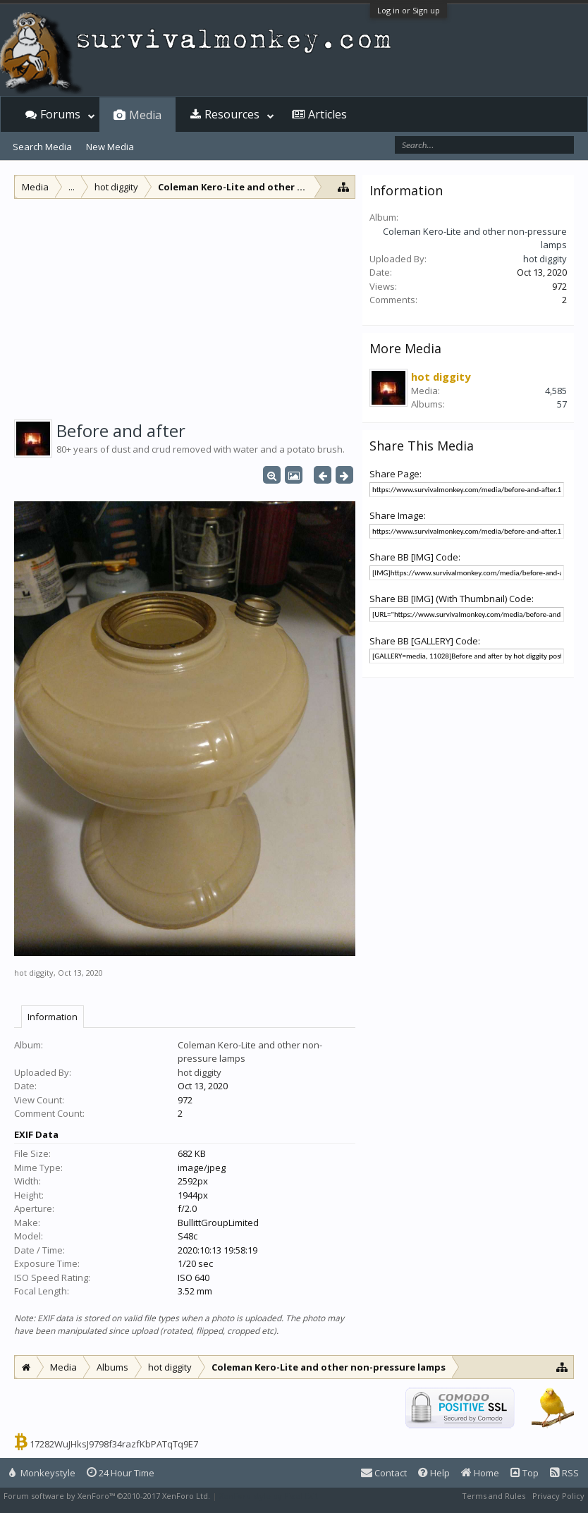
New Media (110, 146)
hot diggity (34, 972)
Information (52, 1016)
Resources (231, 114)
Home (480, 1472)
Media (145, 115)
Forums (60, 114)
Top (524, 1472)
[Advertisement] (184, 304)
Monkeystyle (42, 1472)
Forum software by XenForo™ (107, 1495)
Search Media (42, 146)
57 (562, 404)
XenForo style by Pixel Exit (268, 1495)
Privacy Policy (558, 1495)
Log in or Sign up (408, 10)
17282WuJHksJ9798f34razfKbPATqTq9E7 (114, 1444)
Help (434, 1472)
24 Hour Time (120, 1472)
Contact (384, 1472)
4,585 (556, 390)
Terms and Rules (493, 1495)
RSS (564, 1472)
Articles (327, 114)
